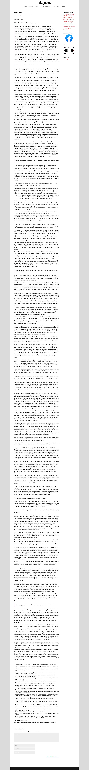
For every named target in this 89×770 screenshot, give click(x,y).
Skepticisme (30, 6)
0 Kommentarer (33, 14)
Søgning (63, 6)
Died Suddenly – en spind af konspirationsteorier (68, 15)
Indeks (37, 6)
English (54, 6)
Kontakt (58, 6)
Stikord (42, 6)
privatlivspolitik (66, 59)
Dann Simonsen (66, 14)
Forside (25, 6)
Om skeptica (47, 6)
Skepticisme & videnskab (24, 14)
